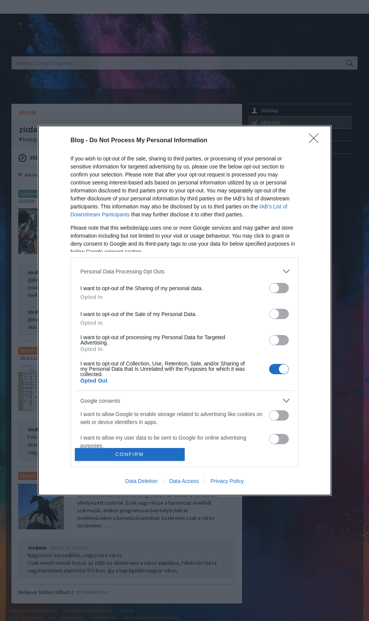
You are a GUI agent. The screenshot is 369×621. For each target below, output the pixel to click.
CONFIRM (130, 454)
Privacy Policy (227, 481)
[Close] (316, 140)
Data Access (184, 481)
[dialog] (184, 310)
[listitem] (185, 271)
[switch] (279, 288)
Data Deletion (141, 481)
